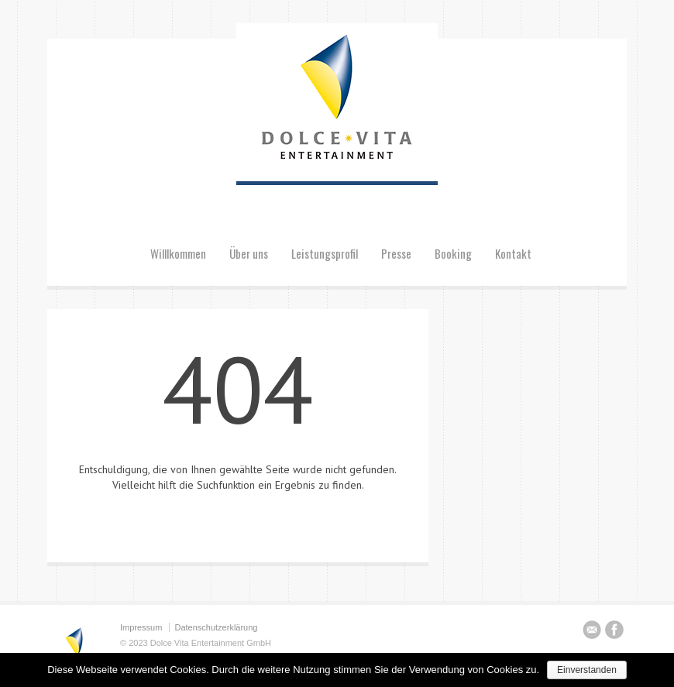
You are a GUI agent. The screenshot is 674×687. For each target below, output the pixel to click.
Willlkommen (178, 253)
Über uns (248, 253)
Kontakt (513, 253)
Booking (453, 253)
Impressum (141, 627)
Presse (396, 253)
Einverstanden (587, 670)
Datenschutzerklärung (215, 627)
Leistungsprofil (324, 253)
